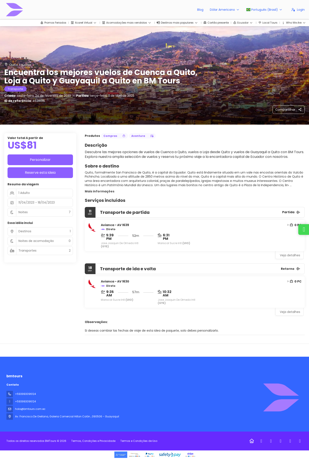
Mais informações (99, 191)
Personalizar (40, 159)
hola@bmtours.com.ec (30, 409)
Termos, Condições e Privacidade (93, 441)
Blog (200, 10)
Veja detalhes (290, 255)
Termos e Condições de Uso (138, 441)
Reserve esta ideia (40, 172)
